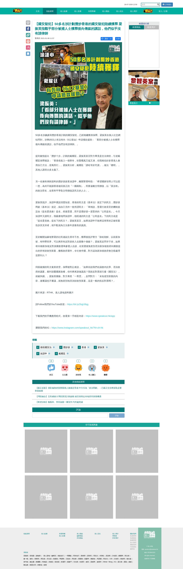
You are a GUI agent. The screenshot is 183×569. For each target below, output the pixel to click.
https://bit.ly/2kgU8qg (77, 304)
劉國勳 (38, 562)
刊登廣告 (133, 547)
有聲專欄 (91, 11)
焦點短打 (61, 556)
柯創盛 (44, 562)
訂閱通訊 (167, 4)
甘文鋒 (75, 562)
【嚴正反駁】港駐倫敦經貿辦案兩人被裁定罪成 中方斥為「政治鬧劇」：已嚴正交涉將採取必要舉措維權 (78, 389)
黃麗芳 (63, 562)
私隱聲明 (133, 536)
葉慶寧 (86, 559)
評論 (117, 415)
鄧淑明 (122, 559)
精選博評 (151, 27)
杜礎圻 (82, 562)
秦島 (31, 559)
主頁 (37, 11)
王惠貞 (68, 559)
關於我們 (133, 534)
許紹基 (114, 556)
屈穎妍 (26, 556)
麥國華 (120, 556)
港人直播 (77, 11)
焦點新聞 (49, 11)
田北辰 (49, 559)
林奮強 (39, 565)
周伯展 (74, 559)
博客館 (114, 536)
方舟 (110, 559)
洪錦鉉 (51, 562)
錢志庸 (32, 562)
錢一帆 (26, 559)
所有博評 (115, 538)
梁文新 (120, 562)
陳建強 (93, 559)
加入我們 (133, 542)
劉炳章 (83, 556)
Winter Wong (107, 562)
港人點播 (63, 11)
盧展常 (99, 562)
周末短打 (76, 556)
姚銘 (130, 562)
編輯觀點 (80, 536)
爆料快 (132, 549)
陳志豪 (26, 565)
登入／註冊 (163, 11)
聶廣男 (93, 562)
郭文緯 (127, 556)
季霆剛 (61, 559)
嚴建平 (69, 562)
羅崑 (125, 562)
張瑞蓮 (32, 556)
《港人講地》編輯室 (49, 556)
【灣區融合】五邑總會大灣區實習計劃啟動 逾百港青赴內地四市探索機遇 (68, 396)
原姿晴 (108, 556)
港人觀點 (105, 11)
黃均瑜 (26, 562)
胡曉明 (36, 559)
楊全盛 (129, 559)
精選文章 (33, 565)
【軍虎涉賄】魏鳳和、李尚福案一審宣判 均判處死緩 (59, 402)
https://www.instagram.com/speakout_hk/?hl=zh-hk (77, 327)
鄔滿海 (55, 559)
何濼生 (102, 556)
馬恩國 (99, 559)
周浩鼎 (43, 559)
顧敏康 (38, 556)
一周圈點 (68, 556)
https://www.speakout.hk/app (100, 316)
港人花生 (119, 11)
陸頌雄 (57, 562)
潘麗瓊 (80, 559)
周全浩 (105, 559)
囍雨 (45, 565)
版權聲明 (133, 540)
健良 (87, 562)
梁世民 (89, 556)
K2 (115, 562)
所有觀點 (80, 538)
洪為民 (116, 559)
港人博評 (133, 11)
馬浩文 (95, 556)
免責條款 (133, 538)
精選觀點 (136, 27)
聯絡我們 (133, 545)
